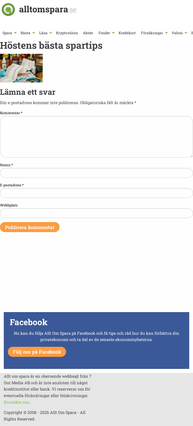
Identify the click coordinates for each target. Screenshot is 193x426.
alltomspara (47, 9)
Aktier (88, 32)
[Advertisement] (96, 275)
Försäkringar (152, 32)
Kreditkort (127, 32)
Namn (6, 164)
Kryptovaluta (67, 32)
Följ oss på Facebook (37, 352)
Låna (43, 32)
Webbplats (9, 205)
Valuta (177, 32)
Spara (7, 32)
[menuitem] (9, 32)
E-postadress (12, 185)
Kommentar (11, 112)
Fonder (104, 32)
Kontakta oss (16, 402)
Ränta (25, 32)
